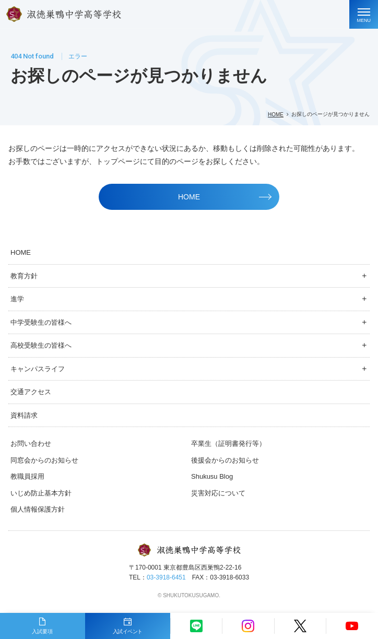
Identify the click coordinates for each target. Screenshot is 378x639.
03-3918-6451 (166, 577)
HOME (276, 114)
